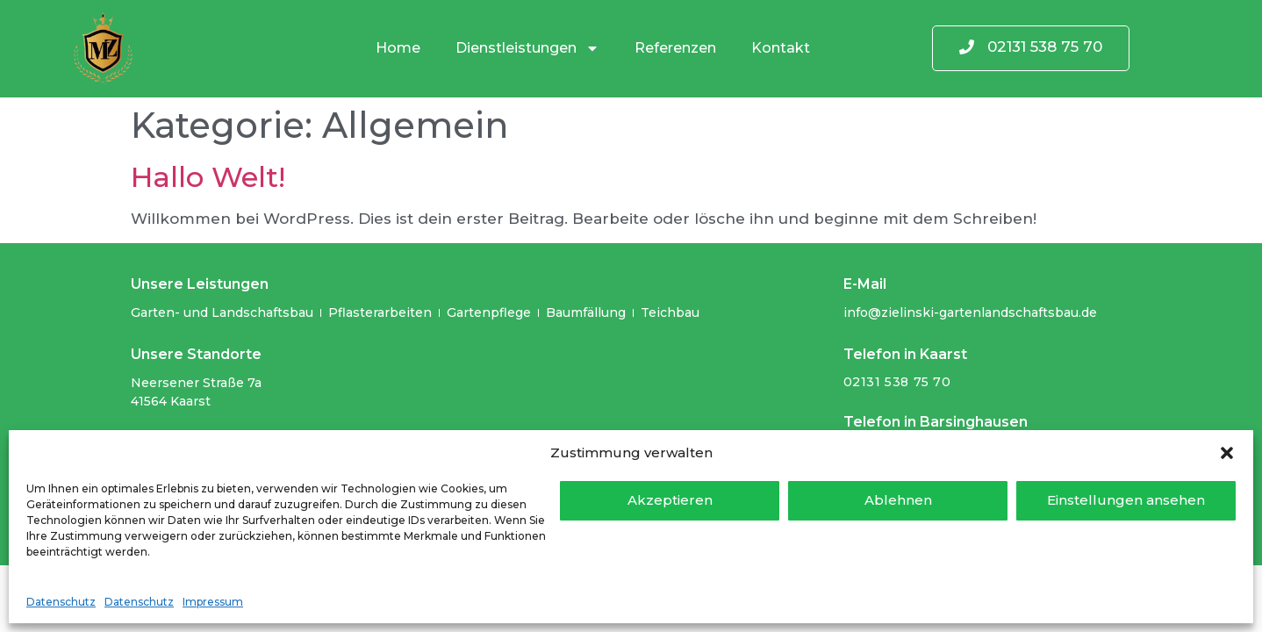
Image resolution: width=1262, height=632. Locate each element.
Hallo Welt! (208, 177)
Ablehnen (898, 500)
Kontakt (780, 48)
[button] (1227, 453)
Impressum (213, 601)
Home (398, 48)
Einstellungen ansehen (1126, 500)
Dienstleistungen (527, 48)
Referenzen (675, 48)
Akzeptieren (670, 500)
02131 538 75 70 (897, 382)
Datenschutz (61, 601)
